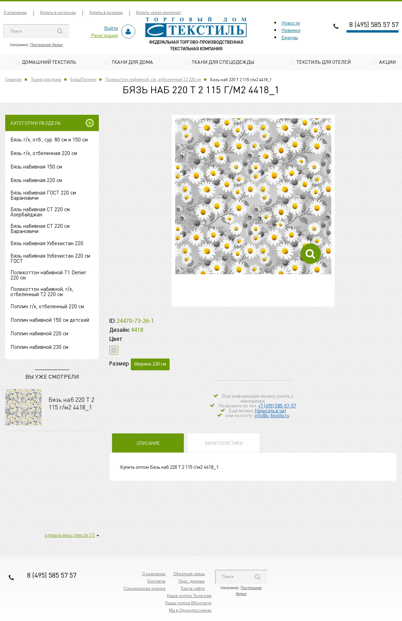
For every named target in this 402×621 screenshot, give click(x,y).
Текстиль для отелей (324, 62)
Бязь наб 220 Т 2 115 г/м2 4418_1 (71, 404)
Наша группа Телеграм (189, 596)
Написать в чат (270, 411)
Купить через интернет (158, 12)
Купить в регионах (58, 12)
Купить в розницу (106, 12)
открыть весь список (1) (70, 536)
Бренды (289, 37)
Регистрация (104, 35)
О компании (15, 12)
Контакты (156, 582)
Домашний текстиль (49, 62)
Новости (290, 22)
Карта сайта (193, 589)
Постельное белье (46, 45)
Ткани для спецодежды (223, 62)
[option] (253, 197)
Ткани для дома (132, 62)
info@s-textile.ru (272, 416)
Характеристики (224, 444)
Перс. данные (191, 582)
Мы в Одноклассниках (190, 611)
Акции (387, 62)
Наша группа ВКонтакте (188, 603)
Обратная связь (189, 574)
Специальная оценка (144, 589)
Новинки (290, 30)
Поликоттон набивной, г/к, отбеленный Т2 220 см (153, 80)
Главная (13, 80)
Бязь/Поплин (83, 80)
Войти (111, 28)
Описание (148, 444)
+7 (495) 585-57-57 (277, 406)
